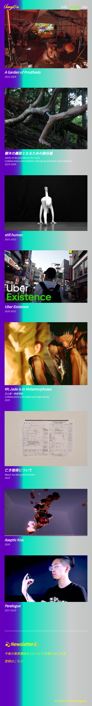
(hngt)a (11, 7)
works (74, 6)
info (64, 6)
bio (84, 6)
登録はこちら (14, 661)
